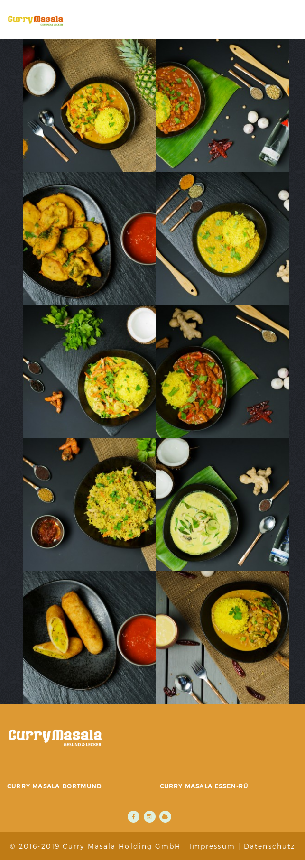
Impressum (212, 846)
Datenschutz (269, 846)
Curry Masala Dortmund (54, 786)
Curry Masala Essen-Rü (204, 786)
